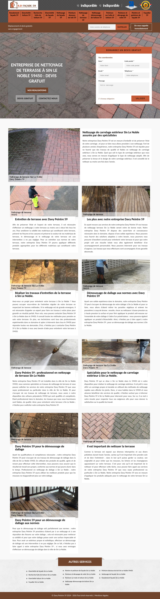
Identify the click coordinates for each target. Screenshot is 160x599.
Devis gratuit (25, 98)
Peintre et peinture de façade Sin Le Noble (80, 571)
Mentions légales (101, 595)
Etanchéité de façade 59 (49, 15)
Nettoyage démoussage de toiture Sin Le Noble (79, 583)
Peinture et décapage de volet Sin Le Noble (80, 574)
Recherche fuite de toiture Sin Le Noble (42, 575)
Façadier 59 (147, 14)
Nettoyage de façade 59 (61, 15)
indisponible (89, 5)
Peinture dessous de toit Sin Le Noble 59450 (117, 571)
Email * (110, 74)
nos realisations (37, 90)
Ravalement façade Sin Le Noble (113, 578)
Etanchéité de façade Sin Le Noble (41, 571)
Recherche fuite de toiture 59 (38, 15)
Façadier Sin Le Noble (36, 582)
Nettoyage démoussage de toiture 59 (96, 15)
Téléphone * (136, 74)
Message (123, 87)
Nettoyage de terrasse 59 (83, 16)
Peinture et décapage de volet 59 (122, 15)
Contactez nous (48, 98)
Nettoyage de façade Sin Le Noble (113, 574)
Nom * (110, 64)
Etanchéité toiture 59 (26, 14)
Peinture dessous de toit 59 (72, 15)
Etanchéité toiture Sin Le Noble (40, 578)
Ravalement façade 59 (14, 14)
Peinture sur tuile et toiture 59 (109, 15)
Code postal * (136, 64)
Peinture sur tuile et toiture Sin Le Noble (79, 578)
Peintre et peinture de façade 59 (136, 15)
